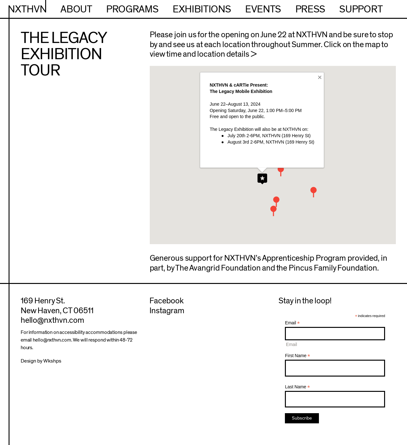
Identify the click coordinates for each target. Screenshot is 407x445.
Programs (132, 9)
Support (361, 9)
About (76, 9)
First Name (297, 356)
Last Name (297, 387)
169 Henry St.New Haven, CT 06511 (57, 306)
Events (263, 9)
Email (292, 323)
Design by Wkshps (41, 360)
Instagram (166, 311)
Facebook (166, 301)
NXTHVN (27, 9)
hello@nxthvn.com (52, 320)
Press (310, 9)
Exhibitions (202, 9)
